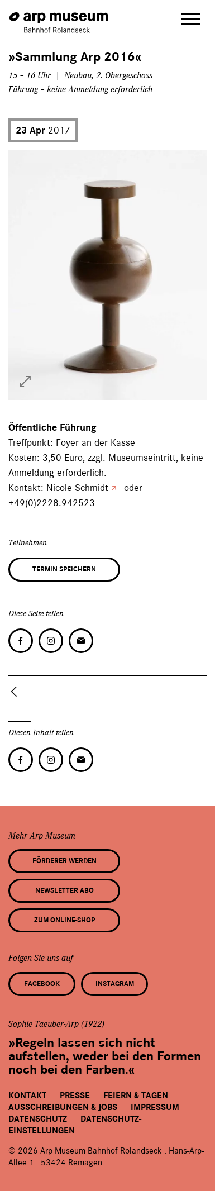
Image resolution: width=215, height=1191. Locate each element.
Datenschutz (37, 1119)
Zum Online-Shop (64, 920)
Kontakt (27, 1095)
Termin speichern (64, 569)
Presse (75, 1095)
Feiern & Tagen (135, 1095)
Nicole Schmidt (77, 487)
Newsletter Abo (64, 890)
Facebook (42, 983)
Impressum (155, 1107)
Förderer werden (64, 860)
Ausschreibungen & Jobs (62, 1107)
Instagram (114, 983)
